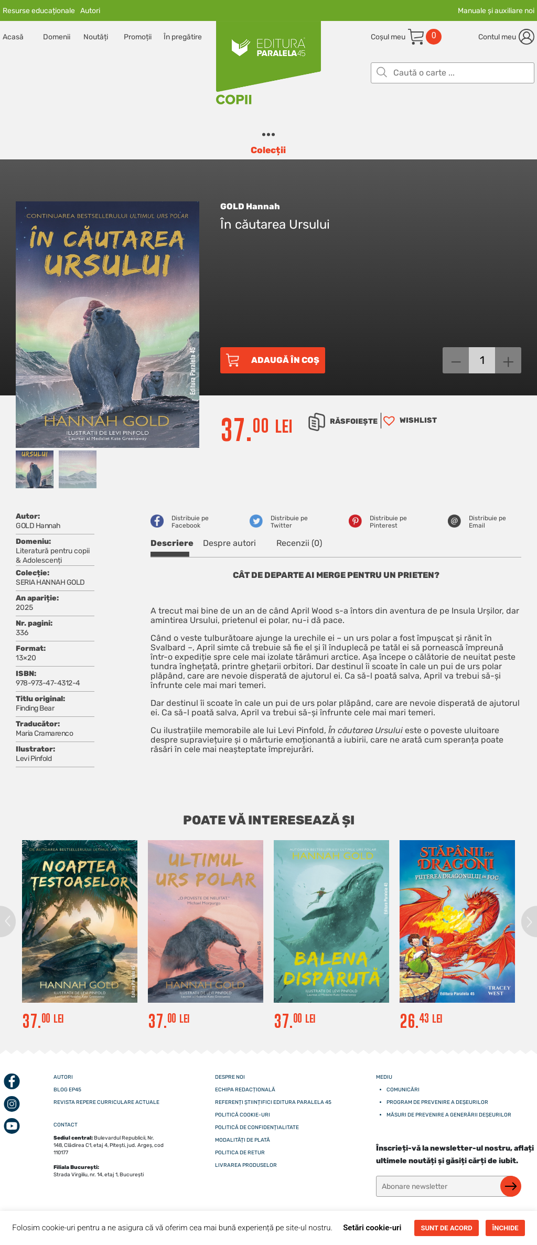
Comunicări (403, 1090)
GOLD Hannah (250, 206)
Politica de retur (240, 1153)
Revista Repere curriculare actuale (106, 1102)
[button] (409, 420)
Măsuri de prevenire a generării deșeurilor (448, 1115)
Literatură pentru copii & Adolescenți (53, 555)
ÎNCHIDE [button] (505, 1228)
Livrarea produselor (246, 1165)
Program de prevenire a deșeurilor (437, 1102)
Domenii (56, 37)
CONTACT (65, 1125)
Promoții (138, 37)
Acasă (13, 37)
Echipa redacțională (245, 1090)
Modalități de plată (242, 1140)
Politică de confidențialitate (257, 1127)
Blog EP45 (67, 1090)
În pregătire (183, 37)
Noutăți (95, 37)
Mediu (384, 1077)
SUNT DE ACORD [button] (446, 1228)
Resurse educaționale (39, 10)
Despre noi (230, 1077)
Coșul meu (388, 37)
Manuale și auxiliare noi (496, 10)
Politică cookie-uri (242, 1115)
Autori (90, 10)
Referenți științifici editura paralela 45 (273, 1102)
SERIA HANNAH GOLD (50, 582)
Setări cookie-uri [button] (372, 1227)
